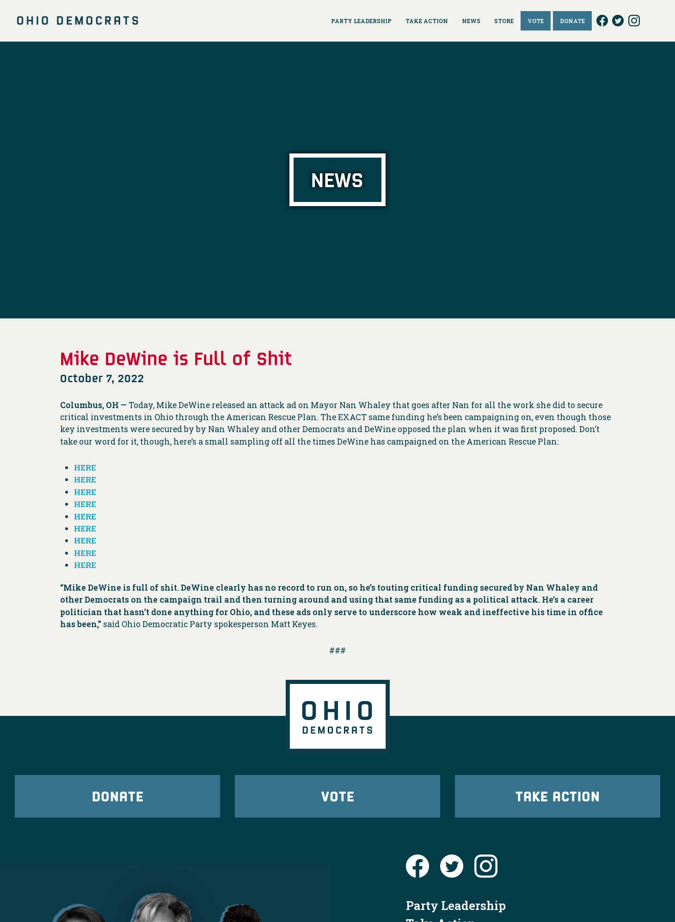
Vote (337, 797)
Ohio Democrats (77, 21)
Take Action (557, 797)
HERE (86, 467)
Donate (117, 797)
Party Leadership (456, 908)
